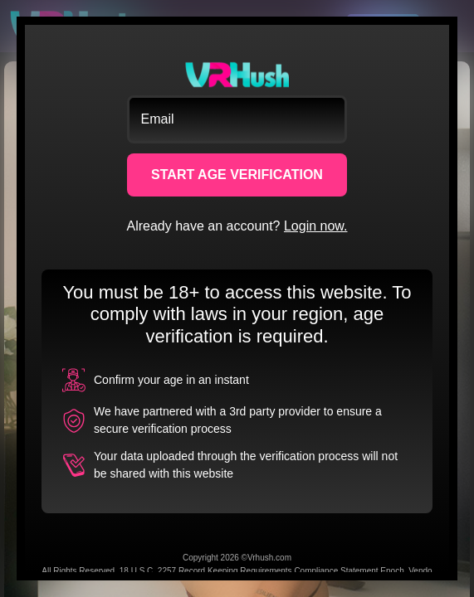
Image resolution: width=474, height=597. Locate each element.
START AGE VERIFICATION (237, 174)
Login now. (316, 226)
